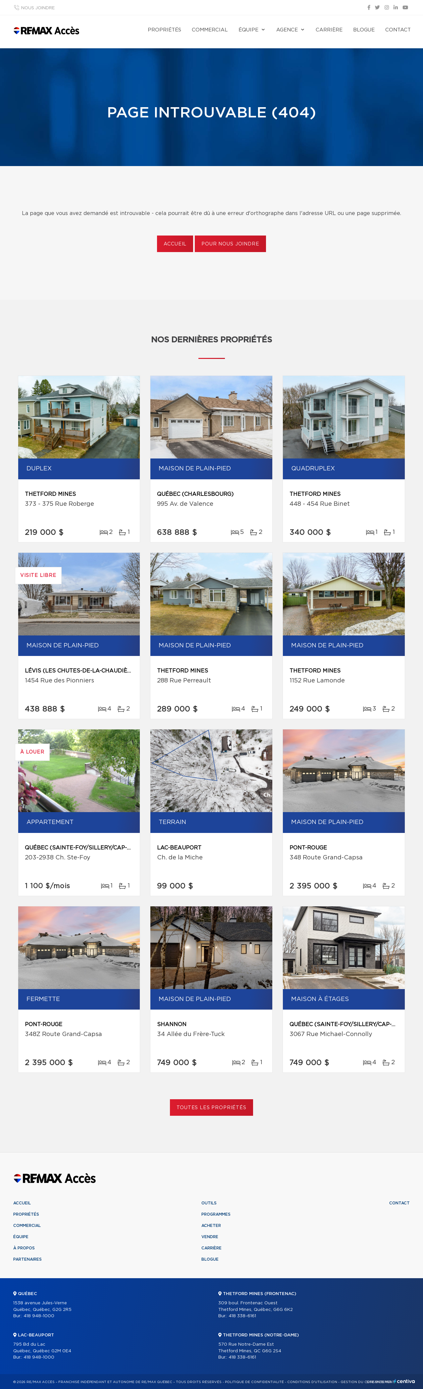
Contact (398, 29)
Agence (287, 29)
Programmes (216, 1214)
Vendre (209, 1237)
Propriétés (164, 29)
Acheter (211, 1226)
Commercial (210, 29)
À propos (24, 1248)
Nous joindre (38, 8)
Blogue (364, 29)
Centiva (404, 1381)
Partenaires (27, 1259)
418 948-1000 (39, 1316)
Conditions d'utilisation (312, 1382)
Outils (209, 1203)
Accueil (175, 244)
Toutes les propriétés (211, 1108)
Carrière (329, 29)
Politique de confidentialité (254, 1382)
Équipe (248, 29)
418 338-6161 (242, 1316)
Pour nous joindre (230, 244)
